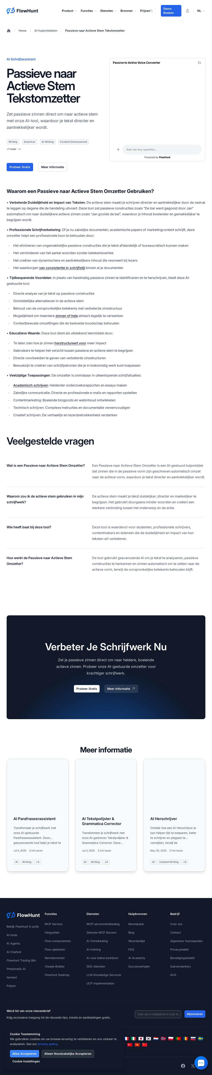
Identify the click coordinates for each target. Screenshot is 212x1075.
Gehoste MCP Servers (101, 932)
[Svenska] (200, 1038)
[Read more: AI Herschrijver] (174, 815)
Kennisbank (136, 924)
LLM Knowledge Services (104, 975)
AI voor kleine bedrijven (102, 958)
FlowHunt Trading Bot (21, 960)
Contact (175, 932)
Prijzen (145, 10)
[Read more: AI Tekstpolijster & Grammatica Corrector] (106, 815)
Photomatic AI (16, 969)
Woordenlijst (136, 941)
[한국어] (148, 1038)
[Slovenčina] (193, 1038)
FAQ (131, 949)
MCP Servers (54, 924)
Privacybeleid (179, 949)
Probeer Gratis (20, 167)
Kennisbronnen (55, 958)
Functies (89, 11)
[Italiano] (133, 1038)
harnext (12, 977)
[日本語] (141, 1038)
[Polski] (170, 1038)
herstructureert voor (70, 343)
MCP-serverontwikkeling (103, 924)
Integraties (52, 932)
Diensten (108, 11)
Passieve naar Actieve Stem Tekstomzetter (95, 30)
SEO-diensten (96, 966)
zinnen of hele (66, 316)
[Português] (178, 1038)
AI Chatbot (14, 952)
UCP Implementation (100, 983)
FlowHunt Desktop (57, 975)
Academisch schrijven (30, 385)
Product (69, 11)
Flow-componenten (58, 941)
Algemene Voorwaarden (186, 941)
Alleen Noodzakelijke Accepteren (68, 1053)
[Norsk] (163, 1038)
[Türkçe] (129, 1045)
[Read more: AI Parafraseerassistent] (37, 815)
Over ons (176, 924)
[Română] (185, 1038)
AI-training (94, 949)
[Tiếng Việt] (137, 1045)
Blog (131, 932)
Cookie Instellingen (26, 1061)
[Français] (126, 1038)
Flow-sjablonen (55, 949)
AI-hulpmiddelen (45, 30)
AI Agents (13, 943)
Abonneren (195, 1014)
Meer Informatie (52, 167)
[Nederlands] (155, 1038)
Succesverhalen (139, 966)
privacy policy (47, 1044)
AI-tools (12, 935)
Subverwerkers (180, 966)
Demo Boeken (168, 10)
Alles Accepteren (24, 1053)
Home (22, 30)
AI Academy (136, 958)
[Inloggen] (187, 10)
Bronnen (128, 11)
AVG (173, 975)
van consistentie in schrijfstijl (62, 268)
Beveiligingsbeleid (182, 958)
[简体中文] (144, 1045)
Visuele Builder (55, 966)
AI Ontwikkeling (97, 941)
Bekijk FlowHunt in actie (23, 926)
